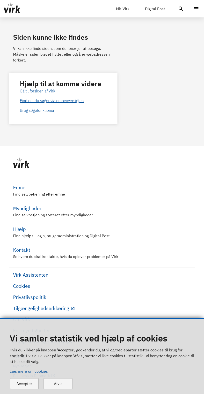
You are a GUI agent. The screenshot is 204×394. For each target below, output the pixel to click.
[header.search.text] (181, 8)
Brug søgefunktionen (37, 110)
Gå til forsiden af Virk (37, 91)
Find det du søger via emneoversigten (52, 100)
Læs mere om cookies (29, 371)
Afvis (58, 383)
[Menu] (196, 8)
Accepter (24, 383)
